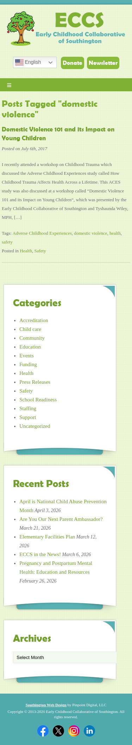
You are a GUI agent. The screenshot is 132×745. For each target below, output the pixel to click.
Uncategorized (34, 426)
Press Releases (34, 382)
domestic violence (90, 233)
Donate (72, 62)
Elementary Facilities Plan (47, 537)
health (115, 233)
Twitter (58, 731)
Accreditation (33, 320)
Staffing (27, 408)
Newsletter (103, 62)
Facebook (43, 731)
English (28, 62)
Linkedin (89, 731)
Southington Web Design (46, 705)
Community (32, 338)
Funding (28, 364)
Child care (30, 329)
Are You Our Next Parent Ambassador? (61, 519)
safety (7, 242)
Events (26, 355)
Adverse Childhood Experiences (42, 233)
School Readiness (38, 399)
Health (26, 250)
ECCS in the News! (40, 554)
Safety (40, 250)
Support (27, 417)
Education (30, 347)
